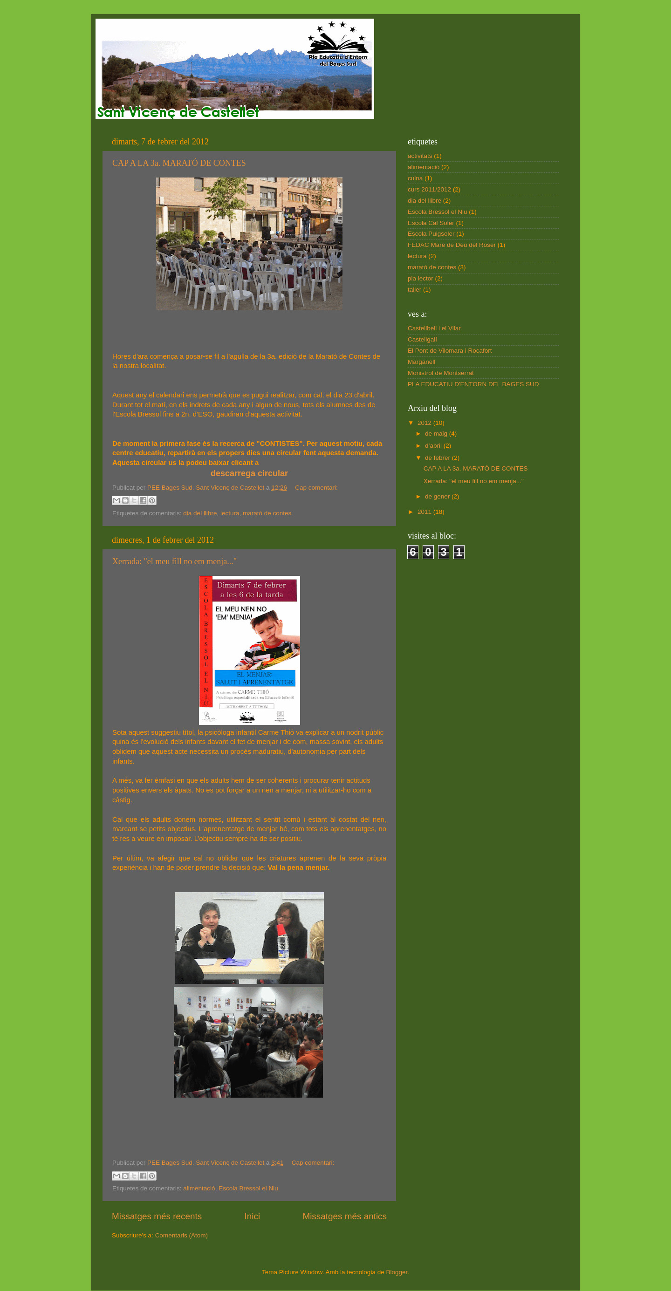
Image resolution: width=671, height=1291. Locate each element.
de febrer (438, 457)
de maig (437, 433)
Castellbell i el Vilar (434, 328)
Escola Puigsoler (431, 233)
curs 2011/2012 (429, 189)
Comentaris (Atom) (181, 1235)
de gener (438, 496)
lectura (230, 513)
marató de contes (267, 513)
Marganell (421, 361)
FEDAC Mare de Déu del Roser (452, 244)
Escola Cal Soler (431, 222)
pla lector (420, 278)
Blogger (396, 1272)
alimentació (199, 1188)
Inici (252, 1216)
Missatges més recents (157, 1216)
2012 (425, 422)
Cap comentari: (316, 487)
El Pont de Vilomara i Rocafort (450, 350)
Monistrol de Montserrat (441, 372)
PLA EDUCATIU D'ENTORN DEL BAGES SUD (473, 384)
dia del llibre (200, 513)
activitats (420, 155)
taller (414, 289)
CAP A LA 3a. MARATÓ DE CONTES (179, 163)
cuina (415, 178)
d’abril (434, 445)
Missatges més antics (344, 1216)
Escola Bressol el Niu (248, 1188)
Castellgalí (422, 339)
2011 (425, 511)
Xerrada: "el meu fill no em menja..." (174, 561)
